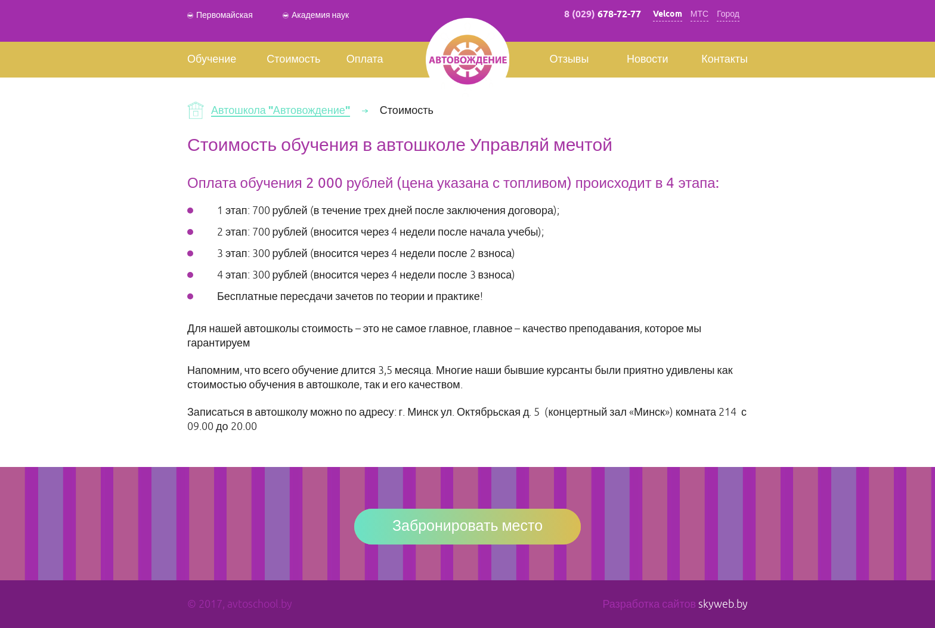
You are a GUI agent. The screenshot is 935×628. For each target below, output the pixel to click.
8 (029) (602, 14)
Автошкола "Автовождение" (280, 111)
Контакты (724, 59)
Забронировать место (467, 526)
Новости (647, 59)
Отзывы (569, 59)
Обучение (211, 59)
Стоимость (293, 59)
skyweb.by (723, 604)
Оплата (364, 59)
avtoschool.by (259, 604)
